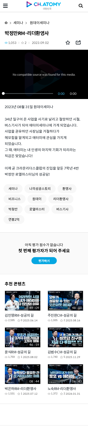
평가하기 (44, 260)
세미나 (18, 22)
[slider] (28, 93)
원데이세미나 (39, 22)
